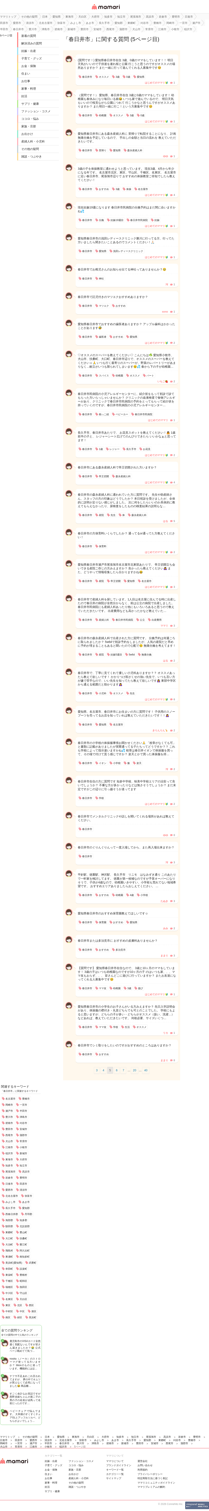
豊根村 (23, 1274)
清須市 (23, 1189)
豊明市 (23, 1177)
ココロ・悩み (30, 118)
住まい (25, 73)
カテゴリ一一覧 (115, 1474)
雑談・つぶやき (31, 156)
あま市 (26, 1202)
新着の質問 (28, 35)
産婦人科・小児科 (33, 141)
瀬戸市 (9, 1110)
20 (134, 1070)
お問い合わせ (145, 1465)
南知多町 (25, 1256)
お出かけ (27, 134)
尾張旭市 (10, 1171)
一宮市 (23, 1104)
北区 (19, 1305)
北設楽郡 (25, 1226)
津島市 (23, 1116)
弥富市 (28, 1195)
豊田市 (9, 1129)
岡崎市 (9, 1104)
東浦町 (9, 1256)
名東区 (9, 1299)
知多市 (9, 1165)
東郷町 (9, 1232)
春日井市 (79, 39)
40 (146, 1070)
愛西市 (9, 1189)
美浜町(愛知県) (13, 1262)
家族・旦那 (28, 126)
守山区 (23, 1293)
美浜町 (32, 1317)
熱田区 (23, 1287)
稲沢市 (9, 1153)
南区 (7, 1317)
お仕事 (25, 81)
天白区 (23, 1299)
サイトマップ (113, 1478)
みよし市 (10, 1202)
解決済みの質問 (31, 43)
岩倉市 (9, 1177)
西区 (31, 1305)
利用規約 (143, 1469)
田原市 (23, 1183)
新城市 (23, 1153)
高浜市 (26, 1171)
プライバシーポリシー (150, 1474)
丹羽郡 (28, 1214)
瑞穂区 (9, 1287)
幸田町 (9, 1268)
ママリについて (115, 1461)
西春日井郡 (11, 1214)
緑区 (19, 1317)
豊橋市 (26, 1098)
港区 (33, 1311)
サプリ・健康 (30, 103)
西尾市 (9, 1135)
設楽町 (23, 1268)
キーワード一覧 (115, 1469)
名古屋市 (10, 1098)
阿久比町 (25, 1250)
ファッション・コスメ (36, 111)
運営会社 (143, 1461)
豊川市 (9, 1116)
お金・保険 (28, 66)
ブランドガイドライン (118, 1465)
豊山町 (23, 1232)
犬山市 (9, 1141)
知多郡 (23, 1220)
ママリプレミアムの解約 (151, 1486)
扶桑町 (23, 1238)
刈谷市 (23, 1123)
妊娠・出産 (28, 51)
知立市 (23, 1165)
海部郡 (9, 1220)
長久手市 (10, 1208)
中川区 (9, 1293)
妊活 (24, 96)
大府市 (23, 1159)
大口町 (9, 1238)
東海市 (9, 1159)
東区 (7, 1305)
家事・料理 (28, 88)
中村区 (9, 1311)
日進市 (9, 1183)
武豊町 (32, 1262)
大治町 (9, 1244)
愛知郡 (26, 1208)
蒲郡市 (23, 1135)
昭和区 (23, 1281)
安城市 (23, 1129)
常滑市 (23, 1141)
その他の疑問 (30, 149)
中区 (22, 1311)
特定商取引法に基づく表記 (153, 1478)
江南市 (9, 1147)
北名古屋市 (11, 1195)
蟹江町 (23, 1244)
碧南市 (9, 1123)
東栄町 (9, 1274)
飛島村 (9, 1250)
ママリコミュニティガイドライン (156, 1482)
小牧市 (23, 1147)
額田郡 (9, 1226)
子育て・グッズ (31, 58)
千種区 (9, 1281)
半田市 (23, 1110)
